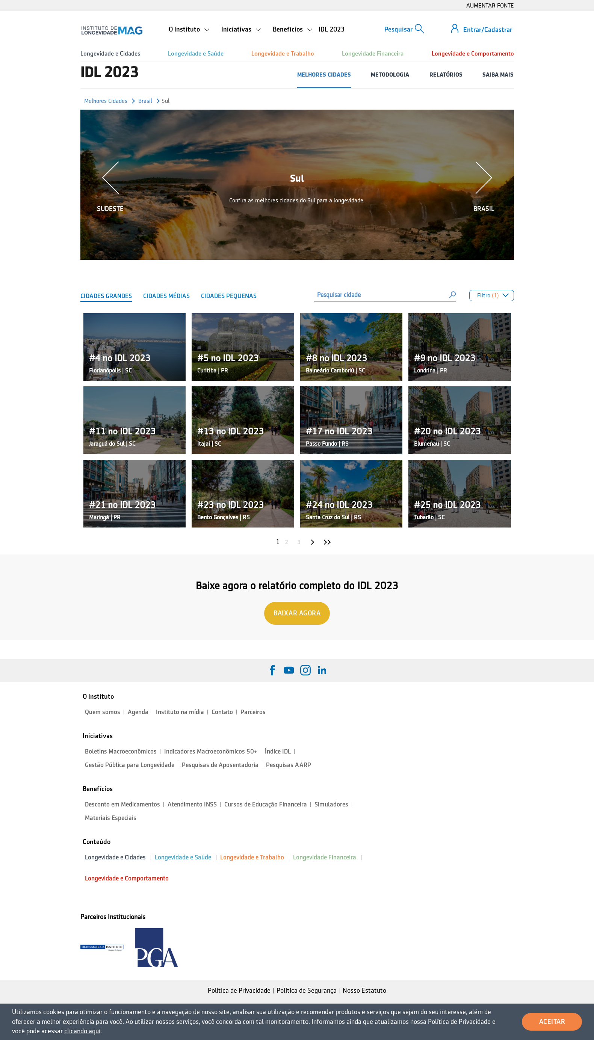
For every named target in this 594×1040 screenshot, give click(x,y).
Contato (222, 712)
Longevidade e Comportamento (473, 53)
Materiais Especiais (110, 817)
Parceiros (253, 712)
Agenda (138, 712)
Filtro (491, 296)
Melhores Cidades (105, 101)
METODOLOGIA (390, 74)
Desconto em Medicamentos (122, 804)
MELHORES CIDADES (324, 74)
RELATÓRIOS (446, 74)
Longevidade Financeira (373, 53)
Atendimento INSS (192, 804)
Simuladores (331, 804)
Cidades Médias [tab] (166, 296)
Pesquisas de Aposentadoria (220, 765)
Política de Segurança (307, 990)
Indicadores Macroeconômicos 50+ (210, 751)
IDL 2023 (332, 29)
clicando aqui (82, 1031)
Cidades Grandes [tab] (106, 296)
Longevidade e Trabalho (282, 53)
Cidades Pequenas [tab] (229, 296)
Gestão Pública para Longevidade (129, 765)
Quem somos (102, 712)
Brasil (145, 101)
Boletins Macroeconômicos (121, 751)
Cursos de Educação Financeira (265, 804)
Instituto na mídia (180, 712)
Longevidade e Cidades (110, 53)
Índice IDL (278, 751)
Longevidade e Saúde (196, 53)
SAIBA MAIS (498, 74)
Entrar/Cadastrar (487, 29)
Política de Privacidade (239, 990)
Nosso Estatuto (364, 990)
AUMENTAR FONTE (490, 5)
